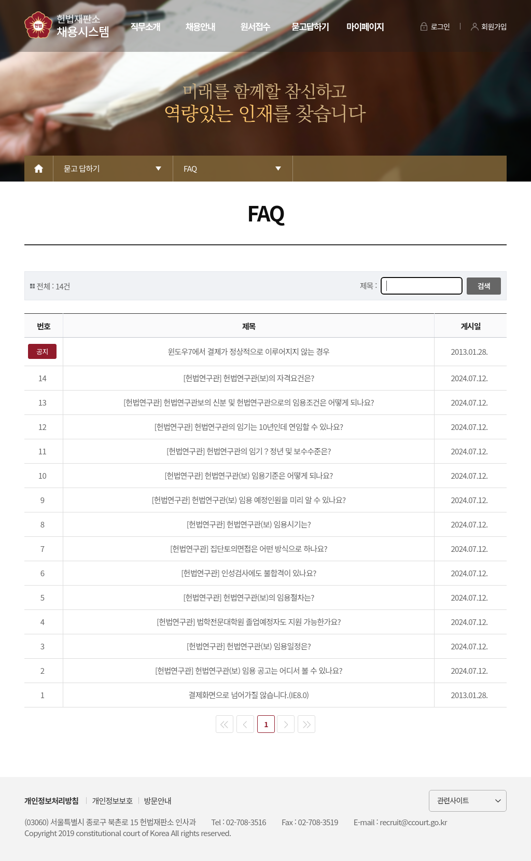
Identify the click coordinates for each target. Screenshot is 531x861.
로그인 (440, 26)
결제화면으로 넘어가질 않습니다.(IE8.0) (248, 694)
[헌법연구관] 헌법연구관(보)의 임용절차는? (248, 597)
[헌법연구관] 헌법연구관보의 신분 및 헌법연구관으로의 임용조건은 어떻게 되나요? (248, 402)
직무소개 (145, 26)
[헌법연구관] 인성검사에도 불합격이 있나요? (248, 572)
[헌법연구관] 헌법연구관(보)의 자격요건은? (248, 377)
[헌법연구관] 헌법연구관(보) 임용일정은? (249, 646)
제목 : (369, 285)
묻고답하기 (309, 26)
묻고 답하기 (82, 168)
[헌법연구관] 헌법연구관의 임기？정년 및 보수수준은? (248, 451)
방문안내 (157, 800)
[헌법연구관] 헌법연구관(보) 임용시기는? (249, 524)
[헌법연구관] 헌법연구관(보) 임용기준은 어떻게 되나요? (248, 475)
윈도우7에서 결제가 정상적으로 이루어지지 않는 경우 (248, 351)
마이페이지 (364, 26)
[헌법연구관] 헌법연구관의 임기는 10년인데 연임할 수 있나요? (248, 426)
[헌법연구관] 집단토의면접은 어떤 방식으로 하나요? (248, 548)
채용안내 (200, 26)
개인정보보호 (112, 800)
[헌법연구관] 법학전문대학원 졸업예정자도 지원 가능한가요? (249, 621)
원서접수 (255, 26)
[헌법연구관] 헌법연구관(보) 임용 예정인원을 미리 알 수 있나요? (248, 499)
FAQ (190, 168)
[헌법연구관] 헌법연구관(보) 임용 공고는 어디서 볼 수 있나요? (248, 670)
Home (38, 169)
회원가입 (494, 26)
